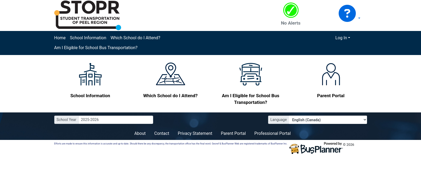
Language (279, 119)
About (140, 133)
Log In (341, 37)
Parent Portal (233, 133)
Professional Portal (272, 133)
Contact (161, 133)
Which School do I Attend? (135, 37)
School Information (88, 37)
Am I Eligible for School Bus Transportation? (96, 47)
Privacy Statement (195, 133)
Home (60, 37)
